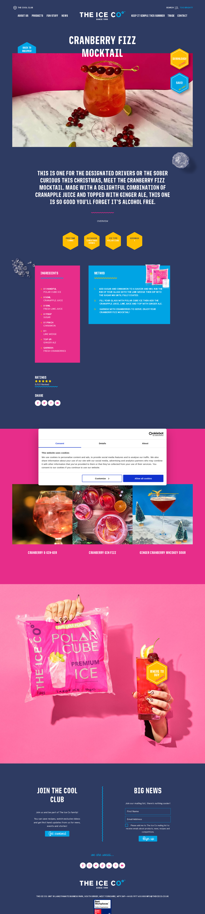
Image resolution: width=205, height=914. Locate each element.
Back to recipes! (27, 49)
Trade (171, 15)
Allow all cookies (143, 478)
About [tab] (145, 443)
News (65, 15)
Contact (182, 15)
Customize (102, 478)
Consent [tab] (60, 443)
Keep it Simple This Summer (148, 15)
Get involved (57, 833)
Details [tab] (102, 443)
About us (23, 15)
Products (37, 15)
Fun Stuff (52, 15)
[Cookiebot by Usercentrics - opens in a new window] (151, 434)
